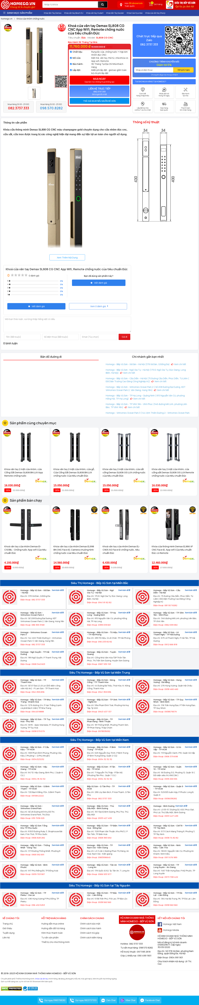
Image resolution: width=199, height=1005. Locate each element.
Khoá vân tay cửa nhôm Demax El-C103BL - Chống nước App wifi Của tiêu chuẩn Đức (25, 550)
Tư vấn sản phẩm (50, 937)
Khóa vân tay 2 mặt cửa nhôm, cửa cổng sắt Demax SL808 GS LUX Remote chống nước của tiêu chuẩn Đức (173, 472)
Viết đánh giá (98, 282)
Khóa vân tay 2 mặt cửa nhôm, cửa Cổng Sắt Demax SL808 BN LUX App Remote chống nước (23, 472)
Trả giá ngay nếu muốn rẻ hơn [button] (99, 101)
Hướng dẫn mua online (52, 923)
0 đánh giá (34, 275)
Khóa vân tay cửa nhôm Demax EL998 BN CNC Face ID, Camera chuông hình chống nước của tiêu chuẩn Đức (73, 550)
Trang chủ (7, 923)
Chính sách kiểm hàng (91, 937)
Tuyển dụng (8, 932)
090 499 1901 (144, 955)
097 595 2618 (143, 951)
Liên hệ (6, 937)
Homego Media (168, 930)
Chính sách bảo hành (90, 928)
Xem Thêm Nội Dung (67, 257)
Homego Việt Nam (170, 924)
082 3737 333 (136, 943)
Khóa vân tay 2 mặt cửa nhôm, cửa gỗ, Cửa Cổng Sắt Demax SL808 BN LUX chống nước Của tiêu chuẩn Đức (74, 472)
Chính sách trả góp (89, 932)
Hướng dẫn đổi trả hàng (53, 928)
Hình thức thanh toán (52, 932)
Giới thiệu (7, 928)
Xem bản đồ (58, 590)
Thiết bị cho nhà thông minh (55, 942)
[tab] (99, 101)
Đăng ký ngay (184, 70)
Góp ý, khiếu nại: (128, 955)
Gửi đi (124, 336)
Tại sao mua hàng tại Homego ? (150, 81)
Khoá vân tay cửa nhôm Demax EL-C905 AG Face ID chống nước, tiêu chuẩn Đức (121, 550)
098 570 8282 (146, 947)
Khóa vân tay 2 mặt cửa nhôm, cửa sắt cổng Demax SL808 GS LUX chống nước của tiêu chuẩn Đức (124, 472)
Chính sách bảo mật (90, 923)
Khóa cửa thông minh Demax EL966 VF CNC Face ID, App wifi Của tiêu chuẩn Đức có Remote (172, 550)
